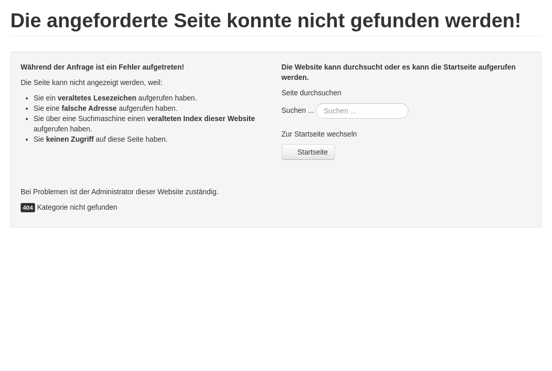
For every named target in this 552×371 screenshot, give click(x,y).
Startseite (308, 152)
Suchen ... (298, 110)
